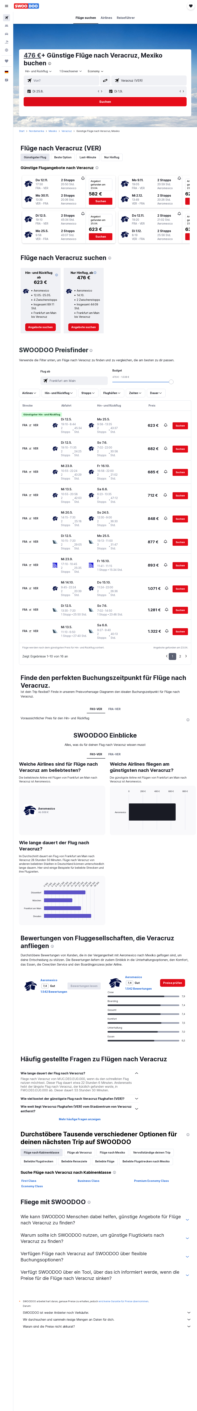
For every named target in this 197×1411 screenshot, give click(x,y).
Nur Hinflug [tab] (111, 157)
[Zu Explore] (7, 50)
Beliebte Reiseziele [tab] (74, 1161)
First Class (28, 1180)
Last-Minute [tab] (88, 157)
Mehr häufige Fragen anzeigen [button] (80, 1119)
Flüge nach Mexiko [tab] (112, 1152)
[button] (6, 6)
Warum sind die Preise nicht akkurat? (107, 1326)
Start (21, 131)
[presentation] (49, 63)
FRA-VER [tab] (114, 709)
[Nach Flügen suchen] (7, 18)
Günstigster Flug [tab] (35, 157)
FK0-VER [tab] (96, 709)
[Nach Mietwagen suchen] (7, 34)
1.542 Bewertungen (54, 991)
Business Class (88, 1180)
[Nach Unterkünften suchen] (7, 26)
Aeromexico (49, 980)
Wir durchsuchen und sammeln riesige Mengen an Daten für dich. (107, 1319)
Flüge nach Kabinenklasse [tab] (41, 1152)
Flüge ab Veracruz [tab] (79, 1152)
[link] (40, 327)
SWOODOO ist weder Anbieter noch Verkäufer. (107, 1312)
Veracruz (67, 131)
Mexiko (53, 131)
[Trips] (7, 61)
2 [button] (180, 656)
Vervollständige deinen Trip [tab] (151, 1152)
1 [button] (172, 656)
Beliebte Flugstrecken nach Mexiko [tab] (146, 1161)
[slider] (171, 382)
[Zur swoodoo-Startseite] (26, 6)
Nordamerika (36, 131)
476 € (32, 55)
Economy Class (32, 1186)
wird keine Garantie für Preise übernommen (123, 1301)
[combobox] (96, 71)
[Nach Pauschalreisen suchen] (7, 42)
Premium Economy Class (151, 1180)
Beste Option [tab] (63, 157)
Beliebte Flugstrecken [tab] (38, 1161)
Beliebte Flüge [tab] (104, 1161)
